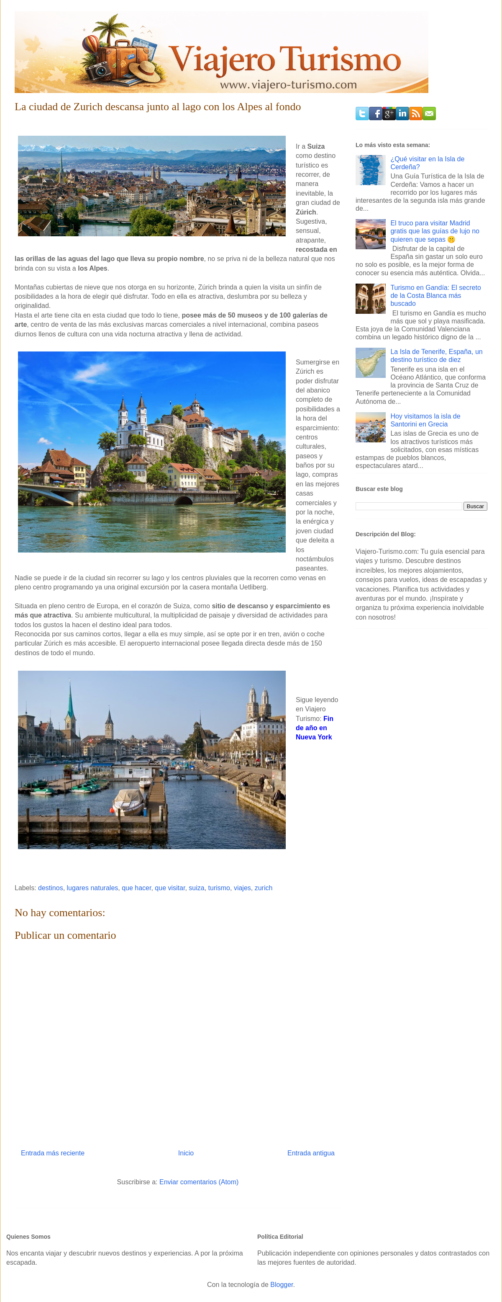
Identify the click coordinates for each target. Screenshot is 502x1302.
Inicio (186, 1153)
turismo (219, 887)
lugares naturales (92, 887)
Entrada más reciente (53, 1153)
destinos (50, 887)
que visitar (170, 887)
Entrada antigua (311, 1153)
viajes (242, 887)
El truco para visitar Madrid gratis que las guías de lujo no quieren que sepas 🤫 (434, 231)
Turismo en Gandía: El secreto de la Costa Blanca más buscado (435, 295)
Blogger (281, 1284)
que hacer (136, 887)
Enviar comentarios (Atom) (198, 1182)
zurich (264, 887)
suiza (196, 887)
